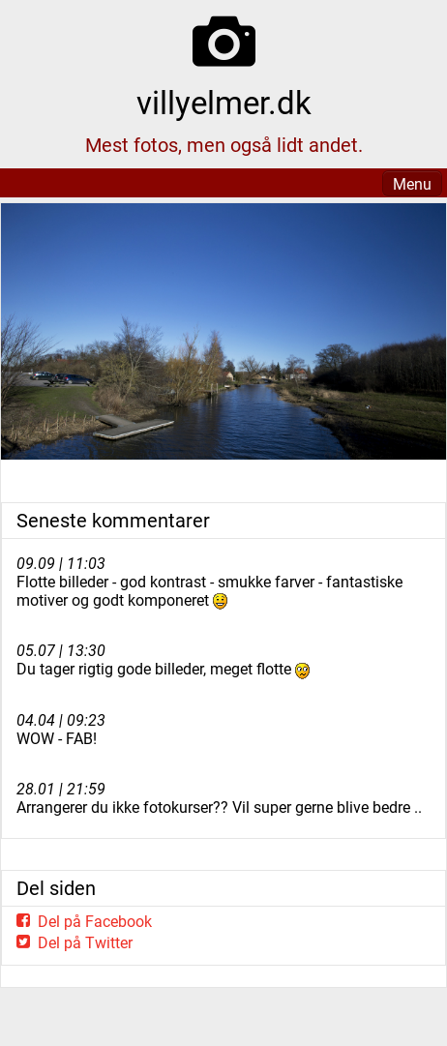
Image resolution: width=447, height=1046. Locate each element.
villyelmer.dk (224, 103)
